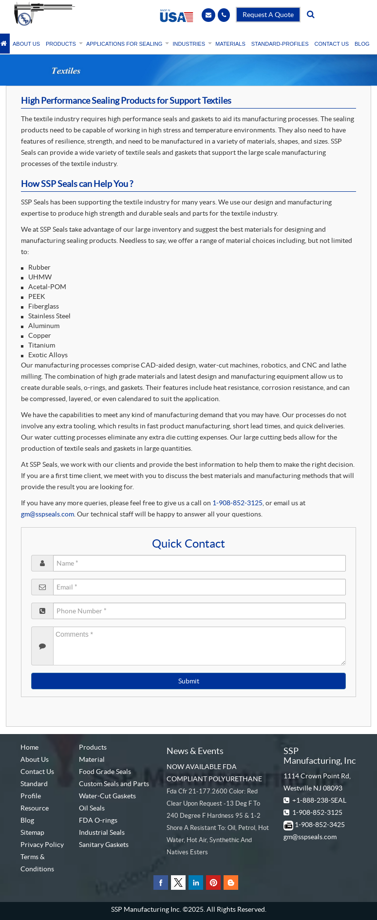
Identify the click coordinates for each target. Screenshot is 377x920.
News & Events (195, 751)
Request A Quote (268, 14)
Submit (188, 681)
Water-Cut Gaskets (107, 796)
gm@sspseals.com (47, 514)
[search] (311, 14)
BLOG (362, 44)
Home (29, 747)
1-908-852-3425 (320, 824)
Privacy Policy (42, 844)
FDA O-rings (98, 820)
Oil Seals (92, 808)
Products (93, 747)
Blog (27, 820)
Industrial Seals (102, 832)
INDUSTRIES (190, 44)
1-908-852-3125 (237, 503)
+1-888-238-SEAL (319, 800)
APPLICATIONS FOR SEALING (126, 44)
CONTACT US (332, 44)
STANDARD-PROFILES (280, 44)
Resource (34, 808)
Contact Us (37, 771)
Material (92, 759)
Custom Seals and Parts (114, 784)
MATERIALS (230, 44)
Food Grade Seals (105, 771)
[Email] (208, 14)
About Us (34, 759)
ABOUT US (26, 44)
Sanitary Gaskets (104, 844)
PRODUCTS (63, 44)
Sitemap (32, 832)
